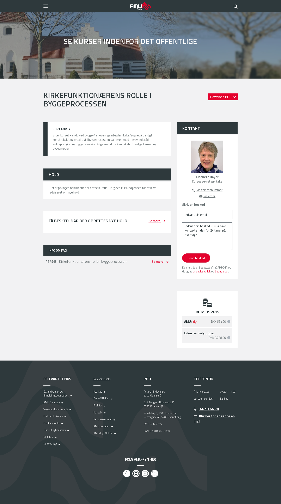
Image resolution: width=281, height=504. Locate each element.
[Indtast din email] (207, 214)
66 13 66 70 (209, 409)
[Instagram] (136, 473)
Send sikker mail (102, 419)
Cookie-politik (51, 423)
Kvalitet (97, 391)
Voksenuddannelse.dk (55, 409)
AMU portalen (101, 426)
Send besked (196, 258)
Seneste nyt (50, 444)
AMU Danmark (51, 402)
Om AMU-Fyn (101, 398)
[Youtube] (145, 473)
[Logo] (140, 6)
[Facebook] (126, 473)
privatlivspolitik (201, 271)
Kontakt (97, 412)
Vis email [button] (209, 196)
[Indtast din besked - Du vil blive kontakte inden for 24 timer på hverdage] (207, 236)
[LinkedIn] (154, 473)
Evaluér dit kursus (53, 416)
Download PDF (221, 96)
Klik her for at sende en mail (214, 419)
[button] (85, 6)
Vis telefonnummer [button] (209, 190)
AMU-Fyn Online (102, 433)
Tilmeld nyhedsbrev (54, 430)
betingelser (221, 271)
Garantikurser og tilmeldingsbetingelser (56, 393)
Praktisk (97, 405)
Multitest (48, 437)
